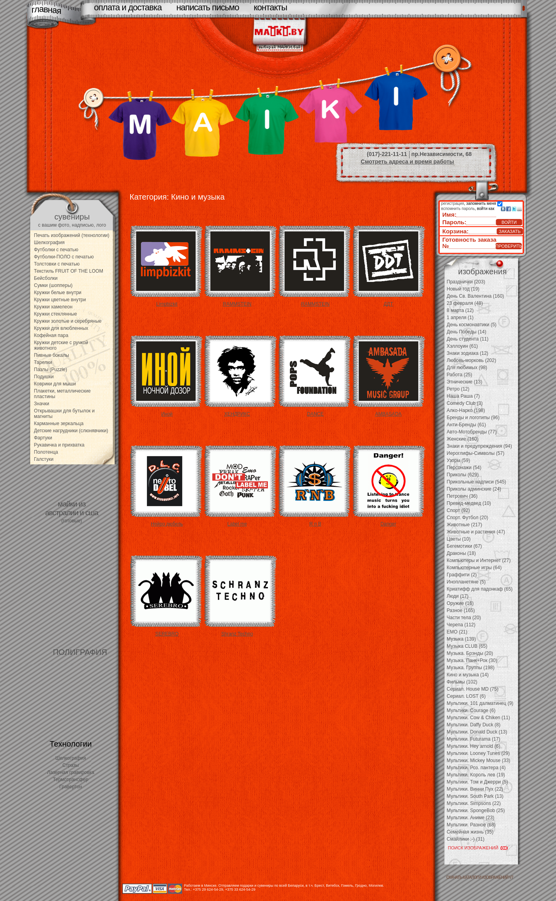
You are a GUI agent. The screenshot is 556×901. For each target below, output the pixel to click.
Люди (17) (458, 596)
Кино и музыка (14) (468, 675)
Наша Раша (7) (463, 396)
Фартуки (43, 438)
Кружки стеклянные (55, 314)
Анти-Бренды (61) (466, 424)
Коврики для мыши (55, 384)
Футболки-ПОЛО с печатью (64, 257)
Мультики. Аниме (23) (470, 817)
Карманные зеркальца (59, 423)
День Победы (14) (467, 332)
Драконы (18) (461, 553)
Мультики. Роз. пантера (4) (476, 767)
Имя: (449, 214)
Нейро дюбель (167, 524)
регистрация (452, 203)
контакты (270, 7)
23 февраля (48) (465, 303)
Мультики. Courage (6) (471, 710)
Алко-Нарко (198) (466, 410)
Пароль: (454, 222)
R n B (315, 524)
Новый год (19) (463, 289)
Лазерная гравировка (70, 772)
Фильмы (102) (462, 682)
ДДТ (388, 304)
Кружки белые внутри (58, 292)
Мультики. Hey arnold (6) (473, 746)
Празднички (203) (466, 282)
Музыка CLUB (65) (467, 646)
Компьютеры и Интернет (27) (479, 560)
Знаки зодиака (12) (468, 353)
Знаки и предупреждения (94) (479, 446)
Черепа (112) (461, 625)
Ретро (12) (458, 389)
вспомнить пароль (458, 208)
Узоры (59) (458, 460)
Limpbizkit (166, 304)
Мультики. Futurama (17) (473, 739)
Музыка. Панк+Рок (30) (472, 660)
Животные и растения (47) (476, 532)
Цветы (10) (459, 539)
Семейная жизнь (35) (470, 832)
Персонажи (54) (464, 467)
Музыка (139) (461, 639)
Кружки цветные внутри (60, 299)
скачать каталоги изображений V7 (479, 877)
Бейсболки (46, 278)
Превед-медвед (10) (469, 503)
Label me (237, 524)
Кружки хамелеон (53, 307)
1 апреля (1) (460, 317)
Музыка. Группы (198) (470, 667)
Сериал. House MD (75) (472, 689)
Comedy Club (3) (465, 403)
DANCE (315, 414)
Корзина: (455, 231)
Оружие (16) (460, 603)
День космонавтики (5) (472, 324)
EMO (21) (457, 632)
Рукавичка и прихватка (59, 445)
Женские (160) (463, 439)
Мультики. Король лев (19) (476, 775)
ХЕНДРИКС (237, 414)
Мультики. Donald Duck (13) (477, 732)
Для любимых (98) (467, 367)
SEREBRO (167, 634)
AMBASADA (388, 414)
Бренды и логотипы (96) (473, 417)
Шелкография (49, 242)
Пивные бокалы (51, 355)
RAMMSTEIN (237, 304)
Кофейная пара (51, 335)
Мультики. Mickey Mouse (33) (478, 760)
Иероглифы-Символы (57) (476, 453)
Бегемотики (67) (464, 546)
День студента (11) (468, 339)
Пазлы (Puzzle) (50, 369)
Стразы (70, 765)
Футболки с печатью (56, 249)
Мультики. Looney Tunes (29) (478, 753)
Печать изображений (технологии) (72, 235)
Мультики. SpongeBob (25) (476, 810)
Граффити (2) (462, 575)
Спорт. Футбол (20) (468, 517)
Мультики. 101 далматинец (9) (480, 703)
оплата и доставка (128, 7)
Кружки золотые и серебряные (68, 321)
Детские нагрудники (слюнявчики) (71, 430)
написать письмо (207, 7)
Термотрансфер (70, 779)
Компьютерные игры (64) (474, 567)
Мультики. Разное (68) (471, 825)
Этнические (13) (465, 382)
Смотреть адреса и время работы (407, 161)
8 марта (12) (460, 310)
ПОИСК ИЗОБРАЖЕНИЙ (473, 847)
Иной (167, 414)
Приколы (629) (463, 474)
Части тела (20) (464, 617)
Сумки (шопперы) (53, 285)
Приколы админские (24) (474, 489)
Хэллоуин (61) (462, 346)
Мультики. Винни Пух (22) (475, 789)
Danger (388, 524)
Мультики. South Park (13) (475, 796)
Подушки (44, 376)
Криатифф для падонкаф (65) (480, 589)
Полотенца (46, 452)
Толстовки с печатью (57, 264)
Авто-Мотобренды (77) (472, 432)
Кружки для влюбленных (61, 328)
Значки (42, 403)
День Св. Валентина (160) (475, 296)
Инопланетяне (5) (466, 582)
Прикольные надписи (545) (476, 482)
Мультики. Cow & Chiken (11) (478, 717)
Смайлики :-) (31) (466, 839)
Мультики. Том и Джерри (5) (477, 782)
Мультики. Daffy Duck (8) (473, 725)
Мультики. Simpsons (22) (474, 803)
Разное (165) (461, 610)
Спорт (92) (458, 510)
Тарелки (43, 362)
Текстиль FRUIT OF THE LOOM (68, 271)
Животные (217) (464, 525)
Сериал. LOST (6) (466, 696)
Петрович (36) (462, 496)
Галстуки (44, 459)
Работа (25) (459, 374)
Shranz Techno (237, 634)
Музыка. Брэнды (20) (470, 653)
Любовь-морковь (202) (471, 360)
